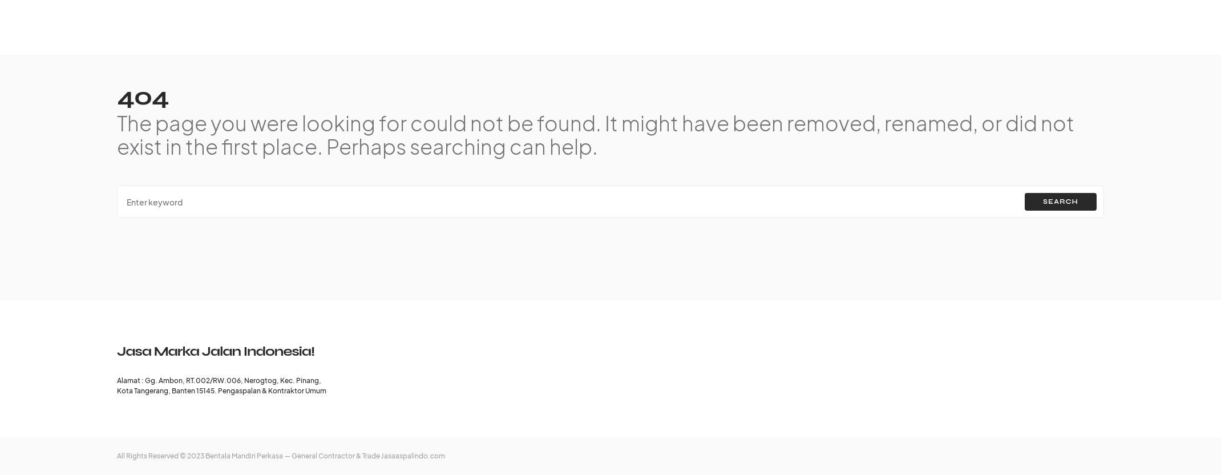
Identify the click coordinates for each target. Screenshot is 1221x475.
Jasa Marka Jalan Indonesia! (215, 351)
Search (1060, 202)
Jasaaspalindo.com (413, 456)
